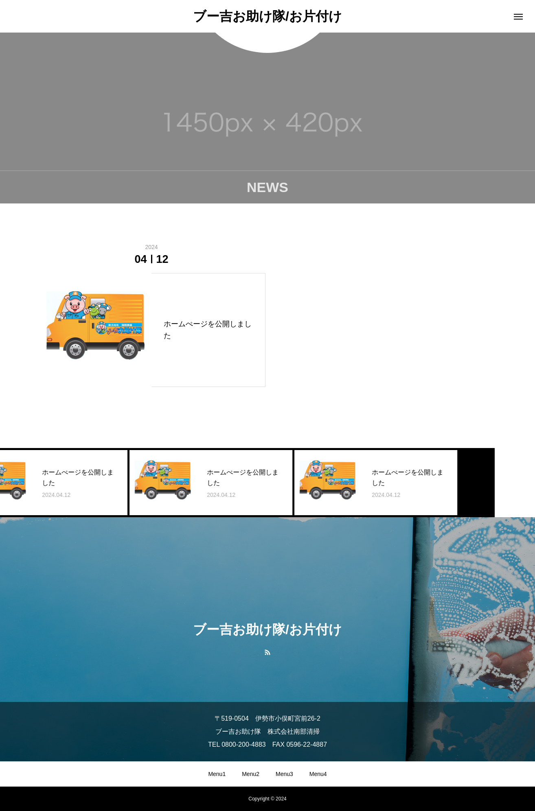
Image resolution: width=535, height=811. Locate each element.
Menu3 (284, 774)
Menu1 (217, 774)
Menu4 (318, 774)
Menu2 (250, 774)
